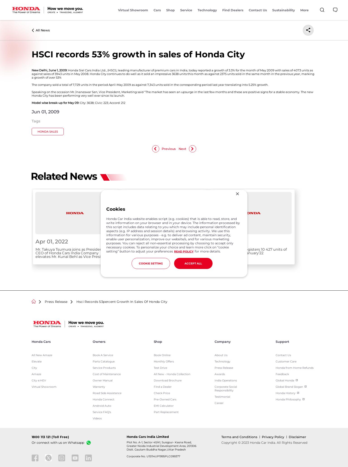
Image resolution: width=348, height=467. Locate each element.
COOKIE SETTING (151, 263)
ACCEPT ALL (193, 263)
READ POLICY (184, 251)
